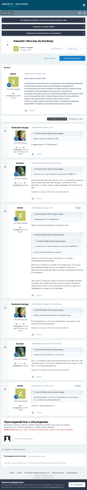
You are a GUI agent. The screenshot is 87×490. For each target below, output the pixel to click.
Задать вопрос (50, 58)
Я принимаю (77, 485)
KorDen (20, 163)
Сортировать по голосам (57, 119)
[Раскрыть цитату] (35, 133)
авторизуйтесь (10, 427)
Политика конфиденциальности (37, 473)
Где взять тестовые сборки (43, 27)
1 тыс (18, 147)
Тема (19, 473)
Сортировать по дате (75, 119)
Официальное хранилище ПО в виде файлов (43, 33)
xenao (30, 47)
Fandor (54, 214)
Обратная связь (58, 473)
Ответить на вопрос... (24, 439)
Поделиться (57, 49)
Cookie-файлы (71, 473)
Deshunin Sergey (20, 127)
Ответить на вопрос (72, 58)
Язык (12, 473)
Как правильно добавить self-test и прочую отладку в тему (43, 20)
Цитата (32, 110)
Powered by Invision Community (43, 477)
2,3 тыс (18, 183)
